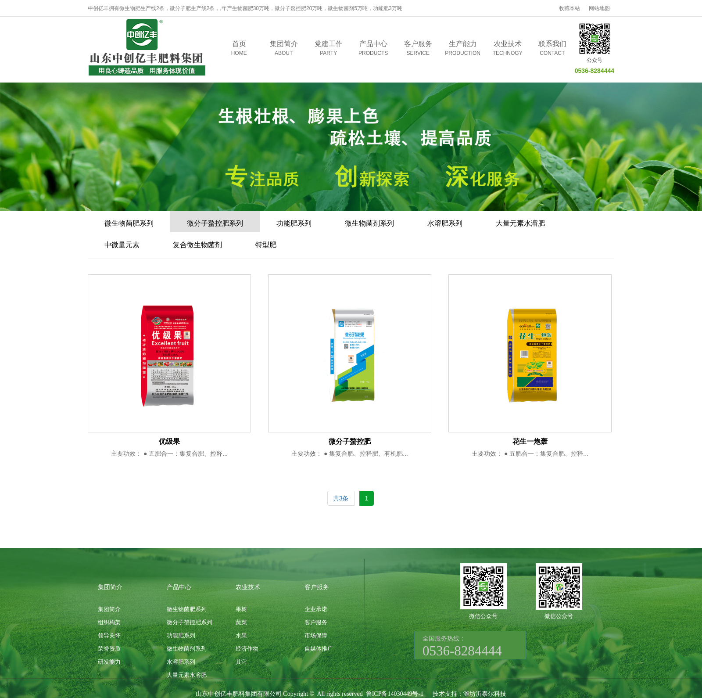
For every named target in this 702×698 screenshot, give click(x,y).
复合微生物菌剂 (197, 244)
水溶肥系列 (444, 223)
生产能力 (463, 48)
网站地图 (599, 8)
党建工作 (328, 48)
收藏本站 (569, 8)
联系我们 (552, 48)
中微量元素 (122, 244)
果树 (241, 609)
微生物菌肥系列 (129, 223)
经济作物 (247, 648)
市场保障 (315, 635)
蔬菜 (241, 622)
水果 (241, 635)
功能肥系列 (294, 223)
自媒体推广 (318, 648)
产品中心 (373, 48)
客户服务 (418, 48)
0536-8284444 (594, 70)
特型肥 (265, 244)
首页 (239, 48)
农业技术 (507, 48)
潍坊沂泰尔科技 (484, 694)
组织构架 (109, 622)
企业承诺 (315, 609)
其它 (241, 661)
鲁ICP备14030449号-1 (394, 694)
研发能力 (109, 661)
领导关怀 (109, 635)
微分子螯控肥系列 (215, 223)
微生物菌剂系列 (369, 223)
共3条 (341, 498)
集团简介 (283, 48)
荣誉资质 (109, 648)
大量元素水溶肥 (520, 223)
